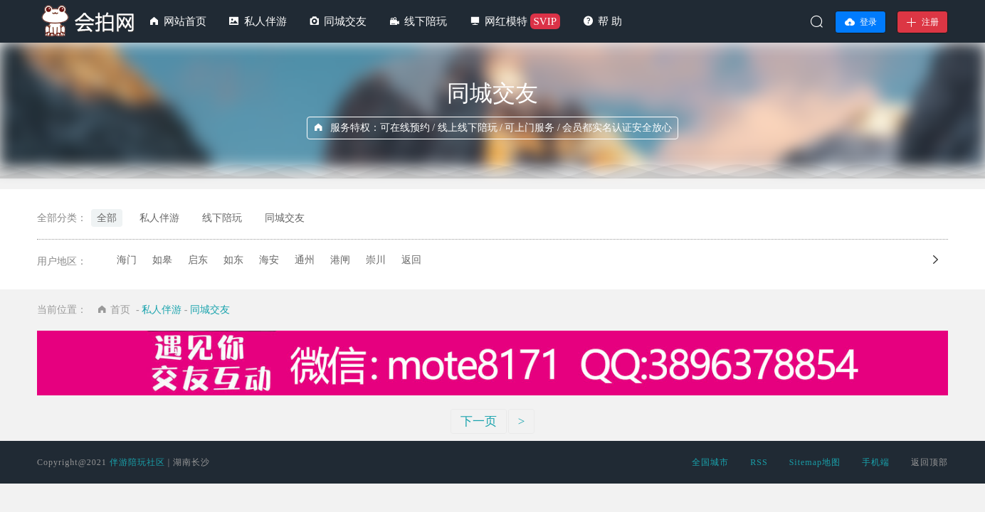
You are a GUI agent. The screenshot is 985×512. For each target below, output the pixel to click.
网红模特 (506, 21)
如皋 (162, 260)
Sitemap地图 (815, 462)
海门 (127, 260)
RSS (758, 462)
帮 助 (610, 21)
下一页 (478, 421)
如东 (233, 260)
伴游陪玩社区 (137, 462)
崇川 (376, 260)
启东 (198, 260)
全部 (107, 218)
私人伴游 (265, 21)
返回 (411, 260)
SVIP (545, 21)
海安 (269, 260)
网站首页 (185, 21)
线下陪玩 (425, 21)
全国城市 (710, 462)
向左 (946, 259)
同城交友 (345, 21)
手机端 (876, 462)
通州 (305, 260)
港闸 (340, 260)
